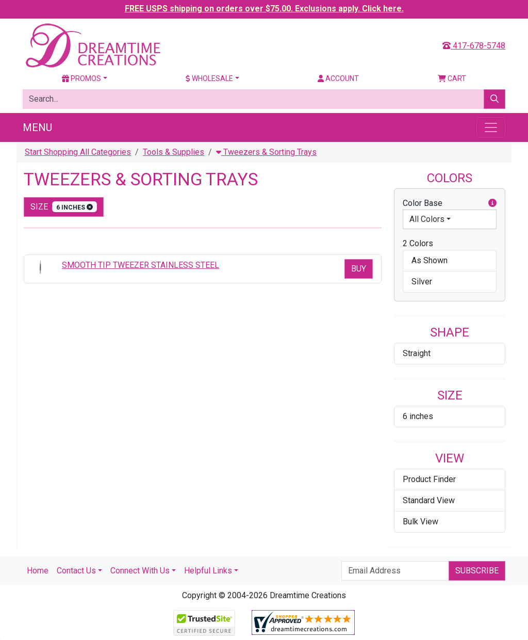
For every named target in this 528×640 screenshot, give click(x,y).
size (63, 206)
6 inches (418, 416)
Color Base (450, 203)
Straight (417, 353)
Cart (452, 78)
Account (338, 78)
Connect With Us (140, 570)
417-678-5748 (473, 46)
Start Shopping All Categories (78, 152)
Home (37, 570)
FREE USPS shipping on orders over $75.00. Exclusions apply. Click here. (264, 8)
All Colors (426, 219)
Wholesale (209, 78)
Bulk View (420, 521)
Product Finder (429, 479)
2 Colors (418, 243)
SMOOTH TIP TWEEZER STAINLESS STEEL (140, 265)
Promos (81, 78)
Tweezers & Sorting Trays (266, 152)
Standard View (429, 500)
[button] (492, 203)
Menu (37, 127)
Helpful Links (208, 570)
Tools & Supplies (173, 152)
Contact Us (76, 570)
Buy (358, 269)
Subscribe (477, 570)
